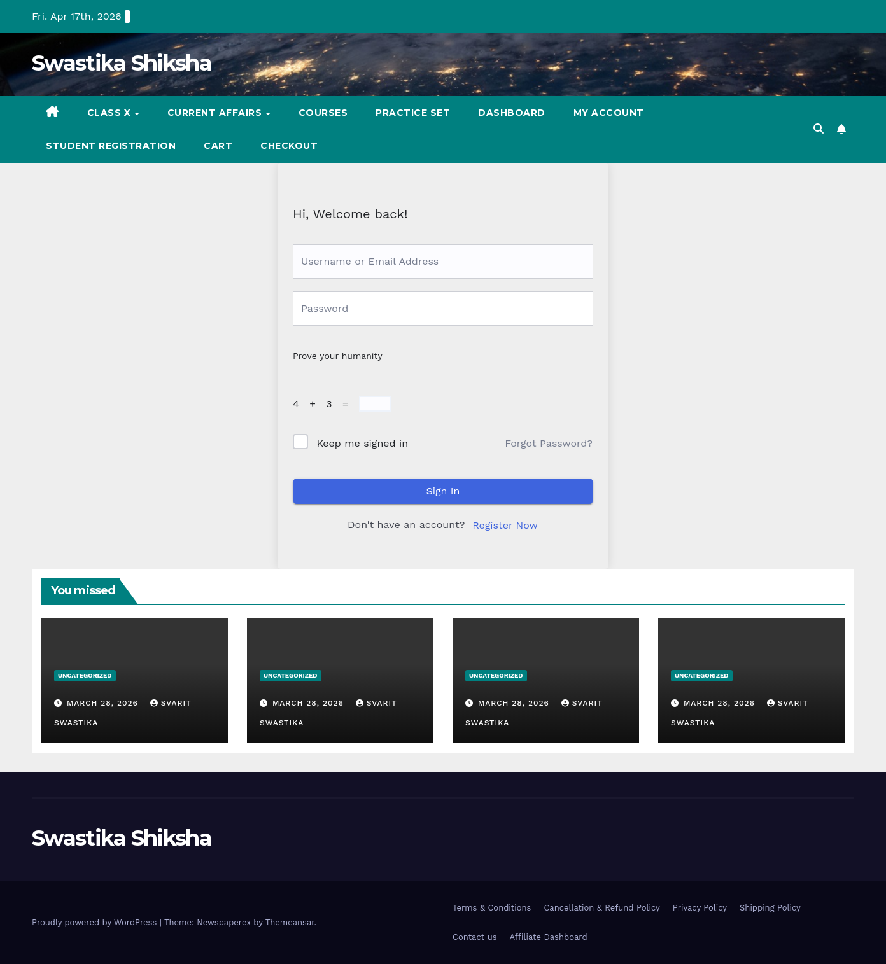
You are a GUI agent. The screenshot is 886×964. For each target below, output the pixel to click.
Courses (323, 112)
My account (608, 112)
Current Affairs (216, 112)
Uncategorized (85, 675)
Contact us (475, 937)
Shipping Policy (770, 907)
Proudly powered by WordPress (96, 922)
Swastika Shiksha (121, 63)
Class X (110, 112)
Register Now (505, 525)
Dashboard (511, 112)
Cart (218, 145)
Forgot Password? (549, 443)
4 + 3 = (324, 404)
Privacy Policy (700, 907)
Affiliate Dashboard (548, 937)
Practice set (413, 112)
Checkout (289, 145)
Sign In (443, 491)
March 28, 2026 (104, 703)
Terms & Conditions (492, 907)
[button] (818, 129)
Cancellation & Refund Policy (601, 907)
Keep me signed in (362, 443)
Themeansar (289, 922)
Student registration (111, 145)
